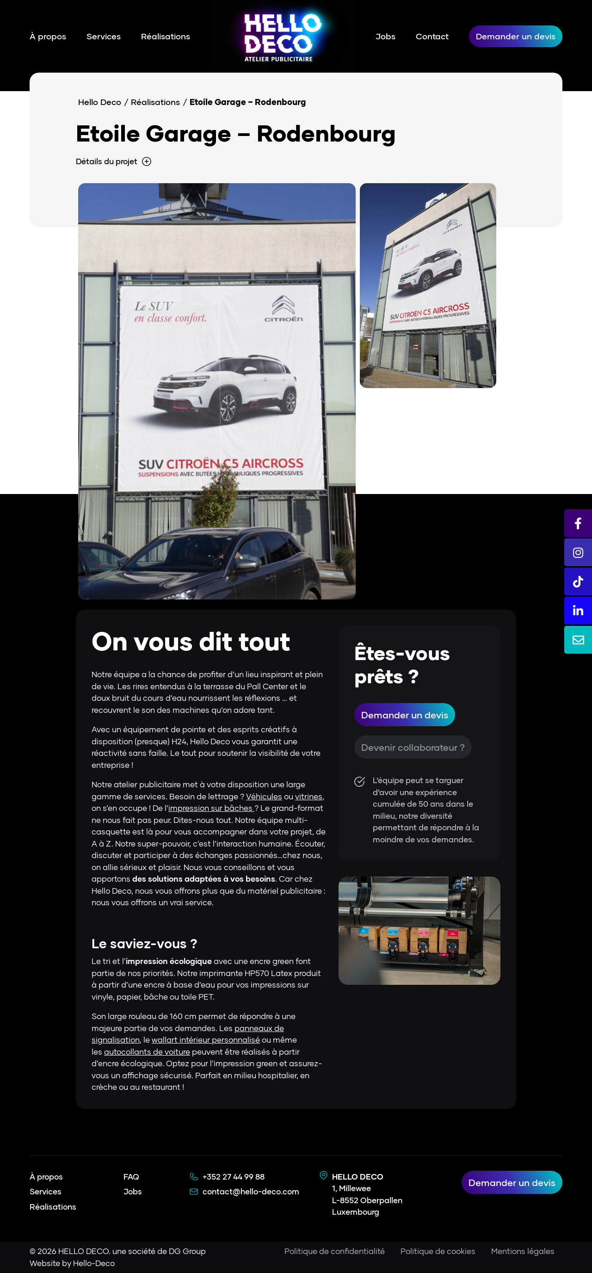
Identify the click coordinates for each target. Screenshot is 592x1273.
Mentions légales (523, 1251)
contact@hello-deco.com (251, 1191)
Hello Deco (99, 102)
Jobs (385, 36)
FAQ (131, 1176)
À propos (48, 36)
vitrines (308, 796)
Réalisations (165, 36)
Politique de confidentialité (334, 1251)
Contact (432, 36)
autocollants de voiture (147, 1052)
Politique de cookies (438, 1251)
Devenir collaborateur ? (413, 747)
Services (103, 36)
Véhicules (264, 796)
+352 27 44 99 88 (234, 1176)
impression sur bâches (211, 808)
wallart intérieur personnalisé (206, 1039)
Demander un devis (515, 36)
